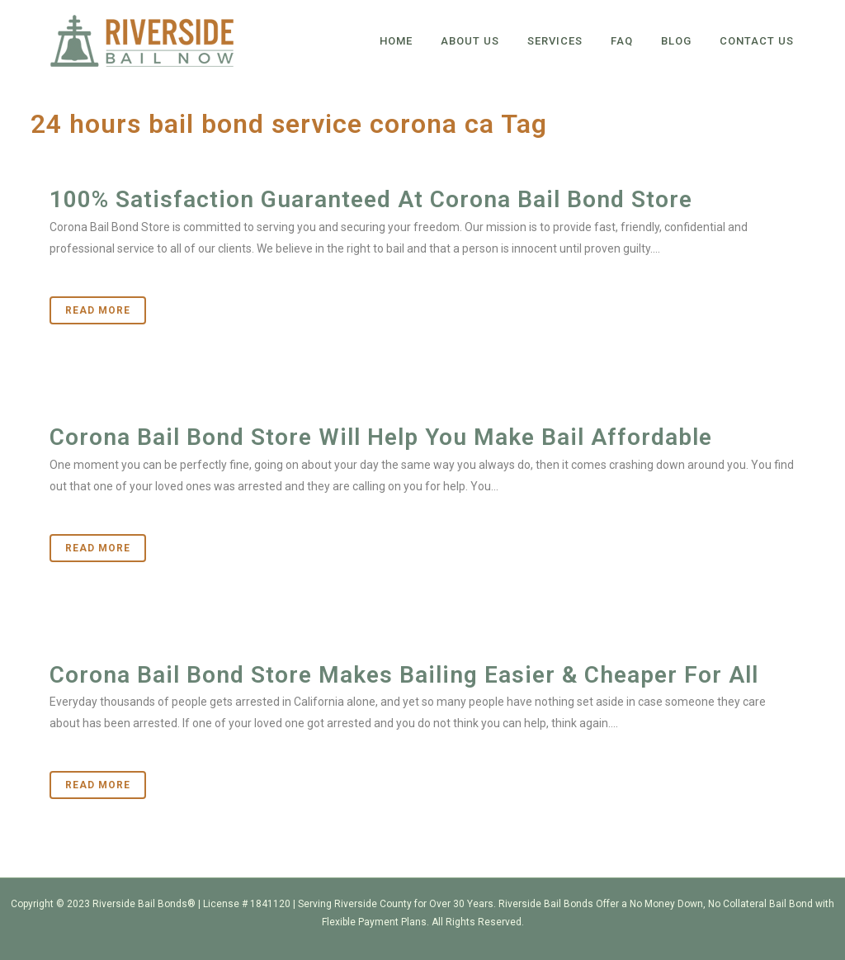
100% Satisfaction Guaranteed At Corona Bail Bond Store (371, 199)
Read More (97, 310)
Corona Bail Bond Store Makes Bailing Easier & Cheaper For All (404, 674)
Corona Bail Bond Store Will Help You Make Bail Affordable (381, 437)
